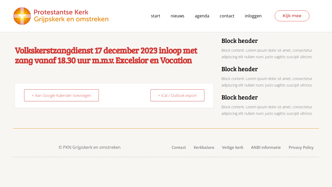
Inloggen (253, 16)
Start (155, 16)
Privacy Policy (301, 147)
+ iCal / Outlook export (177, 95)
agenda (202, 16)
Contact (179, 147)
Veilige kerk (232, 147)
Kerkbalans (204, 147)
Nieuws (177, 16)
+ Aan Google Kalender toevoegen (61, 95)
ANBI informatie (266, 147)
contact (227, 16)
